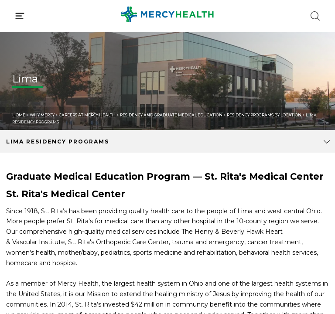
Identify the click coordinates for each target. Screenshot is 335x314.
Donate (191, 200)
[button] (167, 43)
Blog (187, 167)
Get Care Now (34, 167)
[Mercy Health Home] (16, 13)
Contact (24, 200)
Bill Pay (24, 183)
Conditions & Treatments (52, 82)
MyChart (193, 183)
